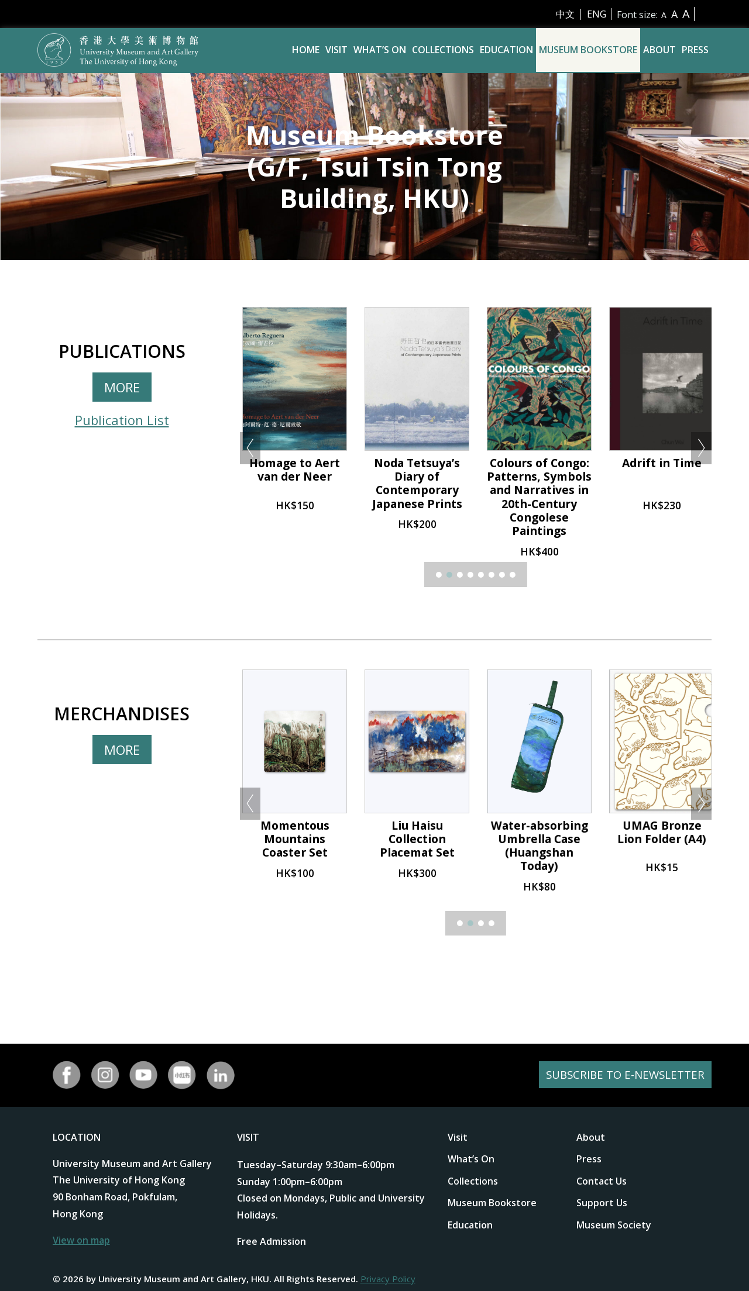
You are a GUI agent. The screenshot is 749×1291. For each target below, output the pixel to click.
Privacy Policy (387, 1279)
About (659, 49)
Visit (336, 49)
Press (695, 49)
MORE (122, 387)
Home (305, 49)
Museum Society (613, 1224)
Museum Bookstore (588, 49)
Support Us (601, 1202)
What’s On (379, 49)
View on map (81, 1240)
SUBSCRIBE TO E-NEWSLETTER (621, 1075)
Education (506, 49)
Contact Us (601, 1181)
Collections (443, 49)
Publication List (122, 420)
